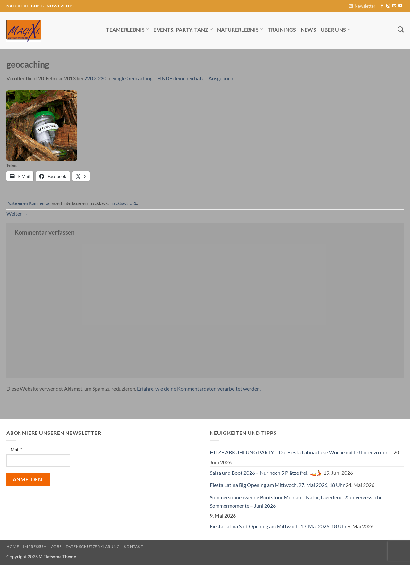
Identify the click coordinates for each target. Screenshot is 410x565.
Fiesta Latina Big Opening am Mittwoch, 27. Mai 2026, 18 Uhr (277, 485)
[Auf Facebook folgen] (382, 6)
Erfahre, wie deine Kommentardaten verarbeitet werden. (199, 389)
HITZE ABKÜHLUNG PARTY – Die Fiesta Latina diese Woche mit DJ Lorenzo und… (301, 452)
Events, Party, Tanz (183, 29)
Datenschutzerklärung (93, 546)
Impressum (35, 546)
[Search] (401, 29)
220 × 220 (95, 78)
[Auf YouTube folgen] (400, 6)
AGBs (56, 546)
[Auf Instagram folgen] (388, 6)
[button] (362, 6)
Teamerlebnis (127, 29)
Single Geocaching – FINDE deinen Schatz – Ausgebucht (173, 78)
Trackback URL (123, 203)
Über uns (335, 29)
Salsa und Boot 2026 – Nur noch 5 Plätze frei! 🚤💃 (266, 473)
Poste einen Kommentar (28, 203)
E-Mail (14, 449)
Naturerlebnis (240, 29)
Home (12, 546)
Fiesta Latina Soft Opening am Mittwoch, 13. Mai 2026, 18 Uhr (278, 526)
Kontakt (133, 546)
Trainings (282, 30)
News (308, 30)
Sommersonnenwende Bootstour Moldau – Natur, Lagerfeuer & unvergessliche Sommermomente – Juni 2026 (296, 501)
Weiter (17, 214)
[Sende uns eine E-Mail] (394, 6)
